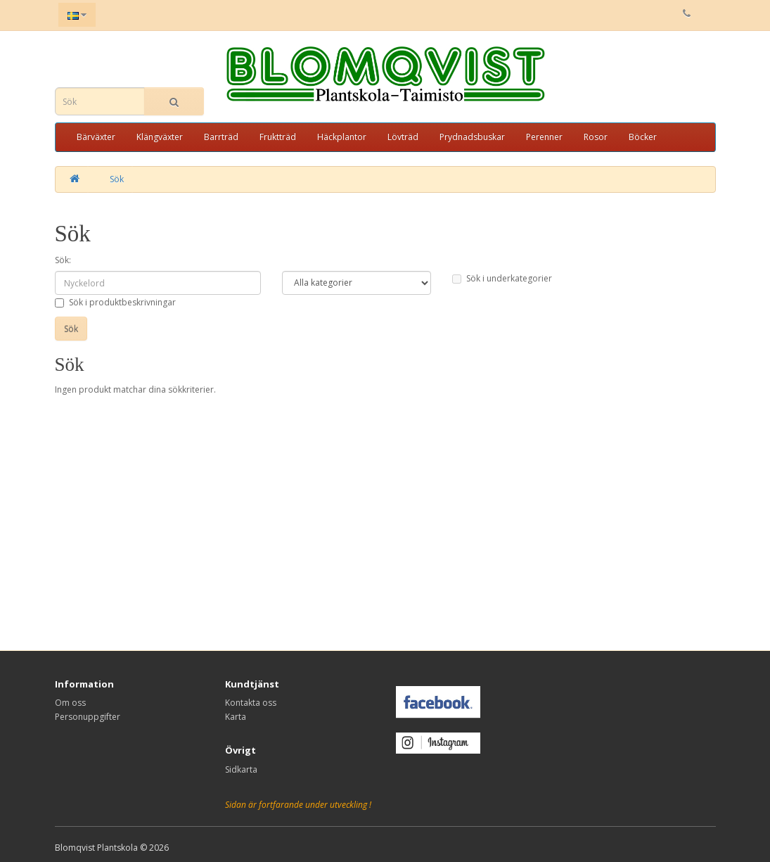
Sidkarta (241, 769)
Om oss (70, 703)
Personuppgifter (87, 717)
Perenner (544, 137)
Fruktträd (277, 137)
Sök (117, 179)
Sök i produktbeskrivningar (115, 302)
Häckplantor (341, 137)
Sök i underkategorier (502, 278)
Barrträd (221, 137)
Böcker (643, 137)
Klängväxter (159, 137)
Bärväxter (96, 137)
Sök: (63, 260)
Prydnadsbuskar (472, 137)
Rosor (596, 137)
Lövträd (402, 137)
